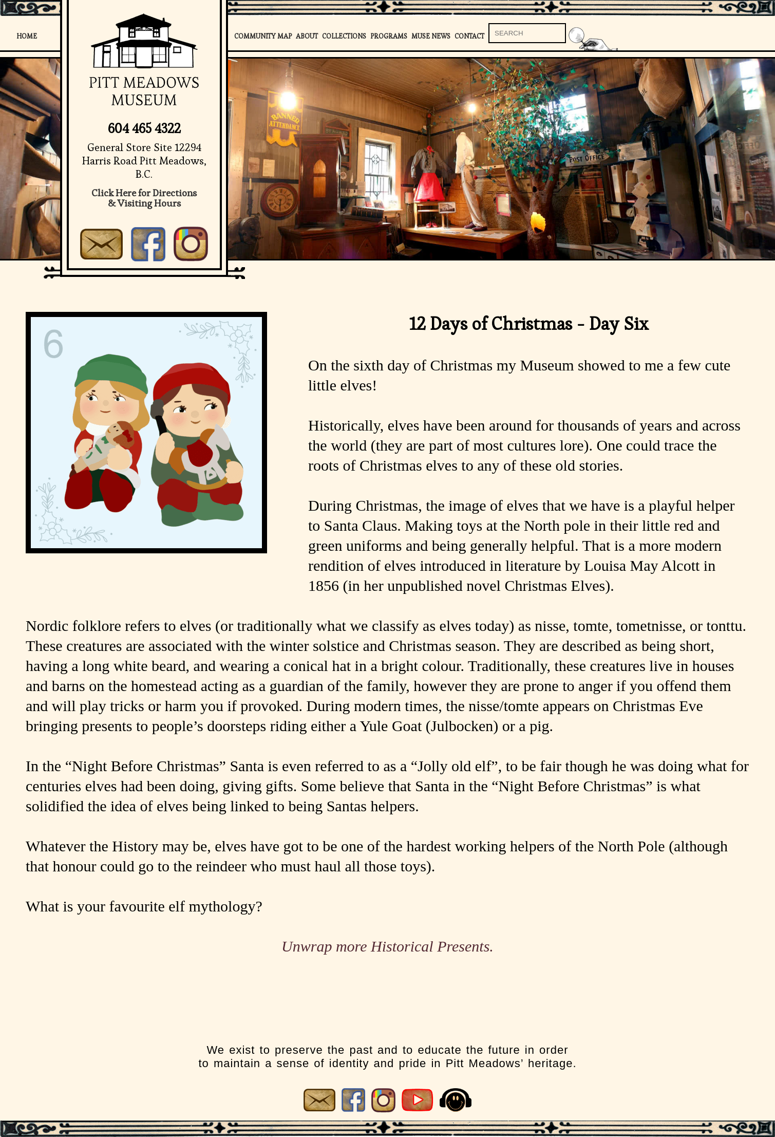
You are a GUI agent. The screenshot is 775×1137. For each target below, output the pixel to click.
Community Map (263, 36)
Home (26, 36)
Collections (344, 36)
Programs (388, 36)
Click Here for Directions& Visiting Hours (144, 198)
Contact (469, 36)
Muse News (430, 36)
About (307, 36)
